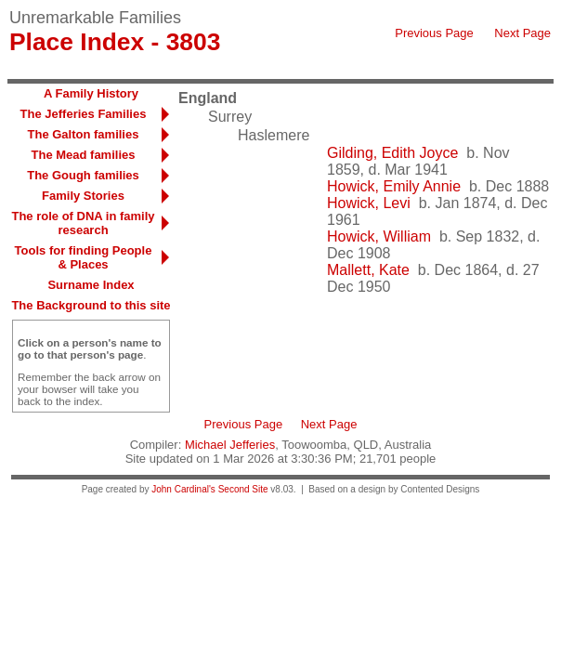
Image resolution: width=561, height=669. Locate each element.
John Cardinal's (183, 489)
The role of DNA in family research (82, 223)
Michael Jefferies (230, 445)
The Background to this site (90, 305)
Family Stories (83, 196)
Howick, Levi (369, 203)
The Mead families (84, 155)
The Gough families (83, 175)
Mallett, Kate (368, 270)
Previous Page (434, 33)
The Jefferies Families (83, 114)
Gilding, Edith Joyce (392, 153)
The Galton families (83, 134)
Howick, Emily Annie (394, 186)
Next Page (522, 33)
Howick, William (379, 236)
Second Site (243, 489)
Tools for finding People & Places (83, 257)
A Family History (91, 93)
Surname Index (90, 285)
